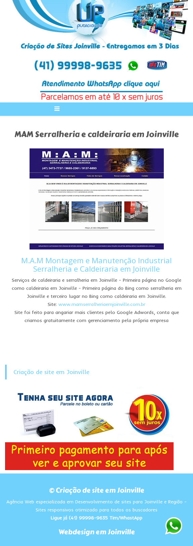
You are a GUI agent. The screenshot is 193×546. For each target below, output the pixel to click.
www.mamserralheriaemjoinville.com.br (101, 304)
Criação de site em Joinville (51, 371)
